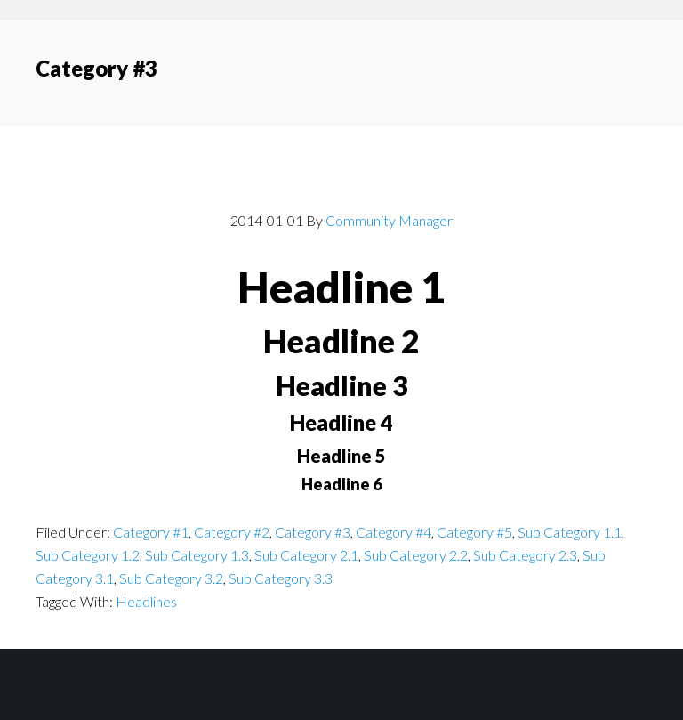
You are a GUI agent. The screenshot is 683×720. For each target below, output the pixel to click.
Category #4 (393, 531)
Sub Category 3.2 (171, 578)
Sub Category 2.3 (525, 554)
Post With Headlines (341, 180)
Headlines (146, 601)
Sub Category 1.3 (197, 554)
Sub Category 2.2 (416, 554)
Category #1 (151, 531)
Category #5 (474, 531)
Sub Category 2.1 (306, 554)
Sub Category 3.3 (281, 578)
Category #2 (231, 531)
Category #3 (312, 531)
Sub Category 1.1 (570, 531)
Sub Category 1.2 (88, 554)
